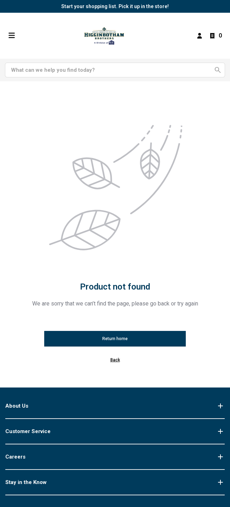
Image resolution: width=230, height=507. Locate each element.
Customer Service (115, 431)
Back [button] (115, 359)
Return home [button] (115, 338)
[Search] (111, 70)
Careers (115, 457)
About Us (115, 406)
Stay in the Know (115, 482)
